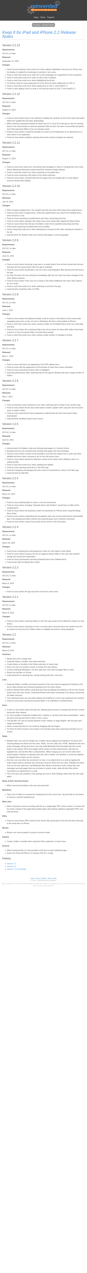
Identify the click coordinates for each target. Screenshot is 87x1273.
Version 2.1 (11, 864)
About (50, 878)
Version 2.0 (11, 866)
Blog (54, 878)
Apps (36, 17)
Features (36, 25)
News (42, 17)
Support (50, 17)
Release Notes (48, 25)
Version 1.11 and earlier (16, 869)
